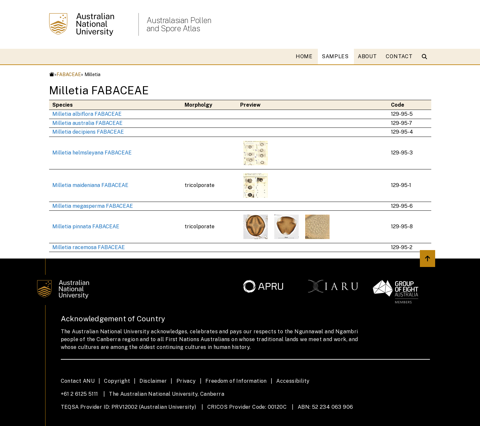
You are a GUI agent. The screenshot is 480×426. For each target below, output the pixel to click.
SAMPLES (335, 56)
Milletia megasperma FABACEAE (92, 206)
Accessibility (292, 381)
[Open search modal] (426, 56)
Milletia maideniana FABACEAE (90, 185)
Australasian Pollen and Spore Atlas (179, 24)
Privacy (186, 381)
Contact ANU (78, 381)
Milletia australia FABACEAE (87, 123)
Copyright (117, 381)
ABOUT (367, 56)
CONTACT (399, 56)
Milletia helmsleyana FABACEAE (92, 153)
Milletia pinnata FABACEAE (85, 226)
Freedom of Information (236, 381)
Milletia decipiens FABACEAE (88, 132)
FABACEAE (69, 74)
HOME (304, 56)
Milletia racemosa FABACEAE (88, 247)
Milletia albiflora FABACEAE (87, 114)
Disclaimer (153, 381)
